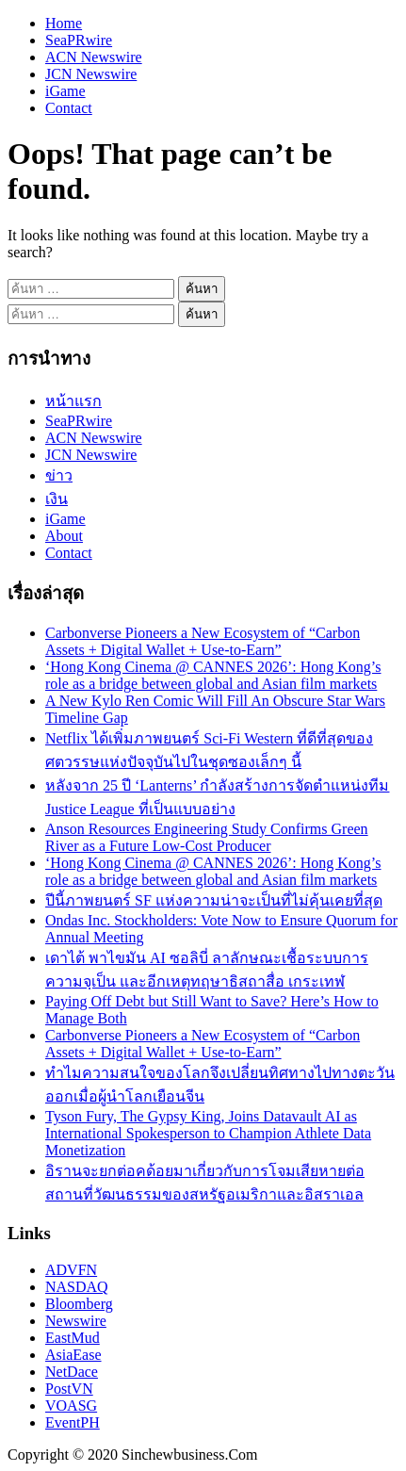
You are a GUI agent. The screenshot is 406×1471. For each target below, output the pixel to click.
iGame (65, 91)
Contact (68, 108)
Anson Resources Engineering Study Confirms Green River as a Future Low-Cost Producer (206, 837)
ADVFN (71, 1270)
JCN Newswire (91, 74)
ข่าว (59, 475)
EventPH (72, 1422)
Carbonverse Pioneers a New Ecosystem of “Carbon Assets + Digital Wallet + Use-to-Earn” (202, 641)
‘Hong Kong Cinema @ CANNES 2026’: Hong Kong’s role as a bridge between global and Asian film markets (213, 675)
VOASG (71, 1405)
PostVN (69, 1389)
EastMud (72, 1338)
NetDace (71, 1372)
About (64, 536)
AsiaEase (73, 1355)
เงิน (56, 499)
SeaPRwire (78, 40)
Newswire (75, 1321)
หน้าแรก (73, 401)
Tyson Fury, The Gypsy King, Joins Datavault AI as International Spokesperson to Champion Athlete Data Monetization (208, 1133)
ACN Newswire (93, 57)
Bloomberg (79, 1304)
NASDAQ (76, 1287)
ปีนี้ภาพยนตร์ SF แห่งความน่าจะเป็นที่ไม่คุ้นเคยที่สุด (213, 900)
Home (63, 23)
